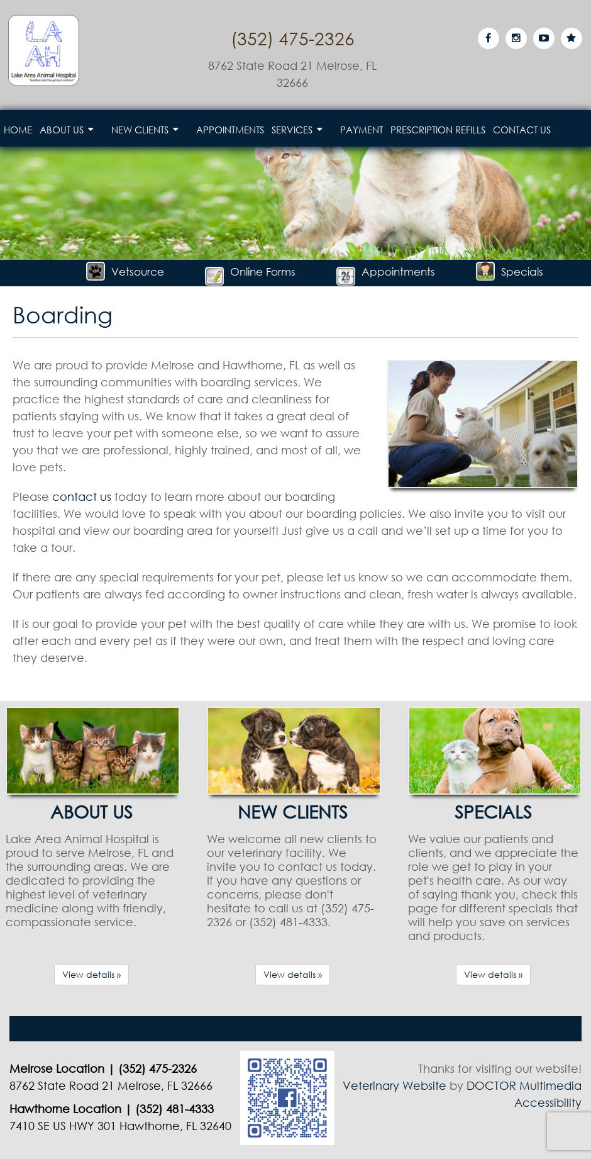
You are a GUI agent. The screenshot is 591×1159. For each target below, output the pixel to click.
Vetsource (125, 271)
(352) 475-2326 (293, 37)
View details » (91, 974)
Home (18, 129)
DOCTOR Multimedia (524, 1085)
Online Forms (250, 271)
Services (292, 129)
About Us (62, 129)
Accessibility (548, 1102)
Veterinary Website (394, 1085)
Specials (509, 271)
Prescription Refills (437, 129)
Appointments (230, 129)
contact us (81, 496)
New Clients (139, 129)
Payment (361, 129)
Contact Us (522, 129)
